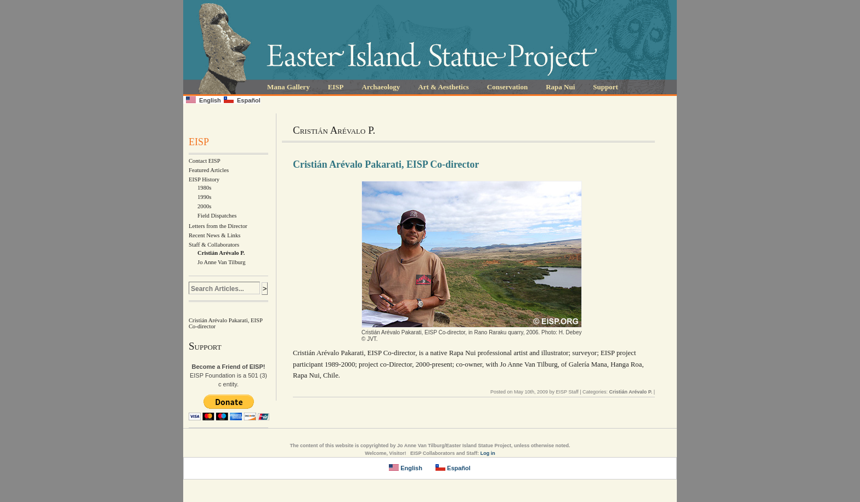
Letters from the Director (218, 226)
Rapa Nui (560, 87)
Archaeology (381, 87)
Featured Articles (209, 170)
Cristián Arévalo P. (221, 253)
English (203, 100)
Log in (487, 453)
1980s (204, 188)
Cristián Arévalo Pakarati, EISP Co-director (386, 164)
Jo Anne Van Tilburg (221, 262)
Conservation (507, 87)
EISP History (204, 179)
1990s (204, 197)
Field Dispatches (216, 216)
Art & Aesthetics (443, 87)
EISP (336, 87)
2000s (204, 206)
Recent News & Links (214, 235)
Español (242, 100)
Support (605, 87)
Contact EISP (204, 161)
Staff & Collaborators (214, 245)
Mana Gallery (288, 87)
